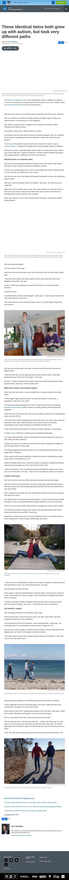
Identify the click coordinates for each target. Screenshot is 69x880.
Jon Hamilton (13, 42)
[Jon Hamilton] (6, 829)
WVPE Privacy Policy (45, 861)
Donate (62, 3)
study (13, 433)
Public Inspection (30, 861)
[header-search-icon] (53, 2)
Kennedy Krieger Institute (13, 407)
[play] (4, 9)
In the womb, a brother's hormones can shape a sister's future (25, 811)
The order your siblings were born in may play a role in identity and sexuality (30, 802)
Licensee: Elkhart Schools (30, 857)
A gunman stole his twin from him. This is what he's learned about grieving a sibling (32, 806)
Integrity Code (43, 857)
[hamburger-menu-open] (4, 2)
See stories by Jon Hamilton (21, 835)
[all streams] (66, 8)
